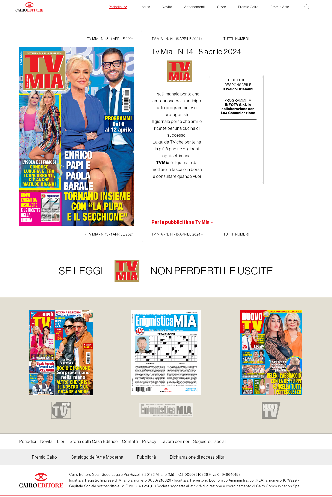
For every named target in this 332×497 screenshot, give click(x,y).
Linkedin (22, 459)
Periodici (27, 442)
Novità (46, 442)
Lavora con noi (175, 442)
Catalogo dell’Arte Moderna (97, 458)
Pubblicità (146, 458)
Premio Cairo (44, 458)
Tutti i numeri (236, 38)
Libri (61, 442)
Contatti (130, 442)
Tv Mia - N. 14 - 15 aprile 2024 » (177, 38)
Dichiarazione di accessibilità (197, 458)
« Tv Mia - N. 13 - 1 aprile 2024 (109, 38)
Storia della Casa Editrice (94, 442)
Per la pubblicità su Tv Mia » (182, 222)
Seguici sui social (209, 442)
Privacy (149, 442)
